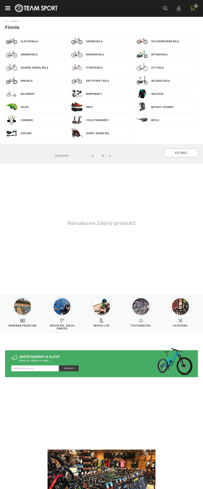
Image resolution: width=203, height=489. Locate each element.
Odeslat (69, 368)
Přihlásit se (178, 7)
